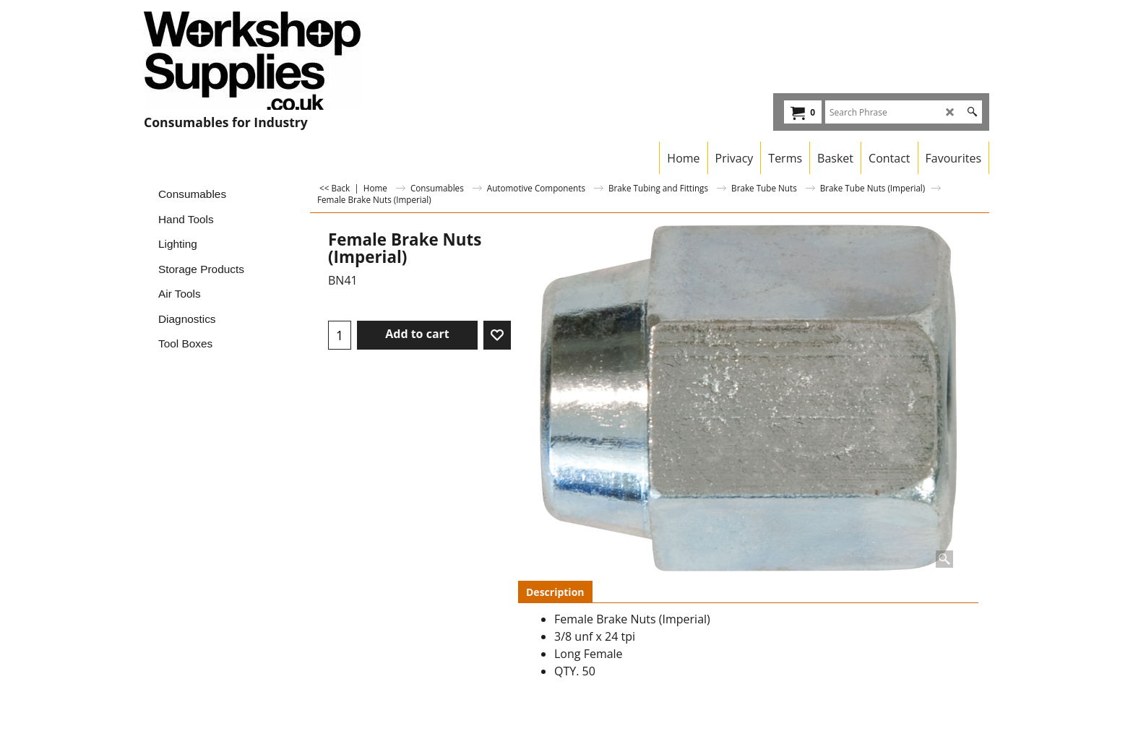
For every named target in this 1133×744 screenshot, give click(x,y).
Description (555, 592)
